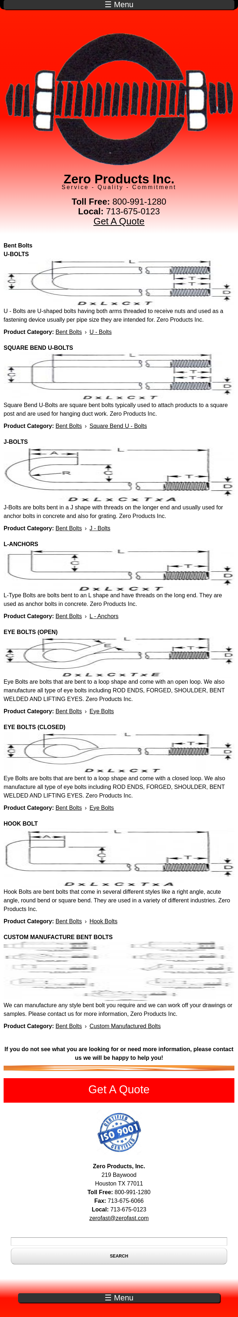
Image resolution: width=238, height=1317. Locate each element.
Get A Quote (119, 221)
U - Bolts (100, 332)
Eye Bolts (101, 711)
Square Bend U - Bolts (118, 426)
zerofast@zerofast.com (119, 1218)
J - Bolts (99, 528)
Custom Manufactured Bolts (124, 1026)
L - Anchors (103, 616)
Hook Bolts (103, 921)
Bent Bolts (69, 332)
